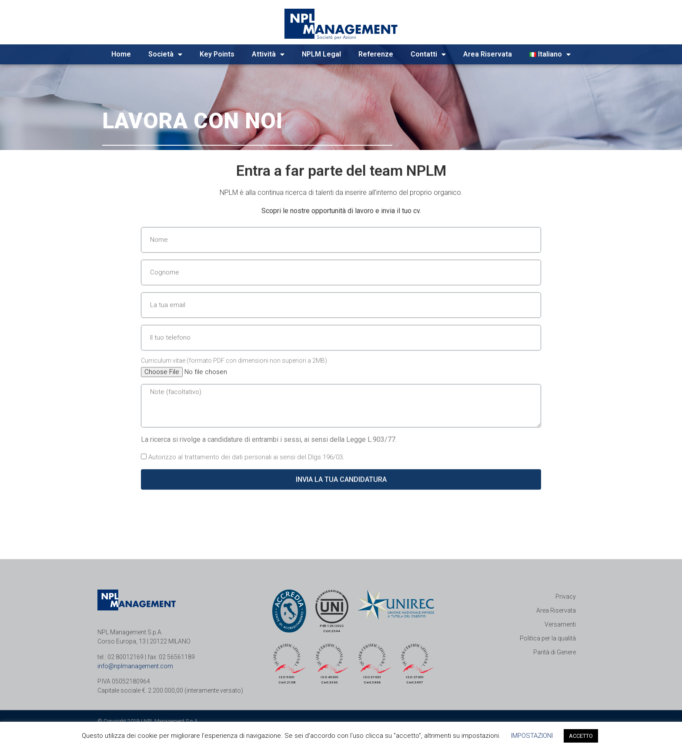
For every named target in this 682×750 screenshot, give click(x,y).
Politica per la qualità (548, 638)
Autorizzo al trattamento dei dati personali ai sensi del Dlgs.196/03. (246, 543)
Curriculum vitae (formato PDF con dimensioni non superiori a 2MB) (234, 446)
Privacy (565, 596)
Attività (268, 54)
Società (165, 54)
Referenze (375, 54)
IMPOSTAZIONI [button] (532, 736)
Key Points (217, 54)
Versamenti (560, 624)
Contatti (428, 54)
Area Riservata (487, 54)
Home (121, 54)
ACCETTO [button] (581, 736)
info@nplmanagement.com (135, 666)
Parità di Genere (554, 652)
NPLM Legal (321, 54)
